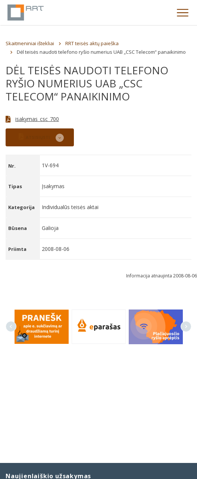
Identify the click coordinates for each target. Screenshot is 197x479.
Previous (11, 326)
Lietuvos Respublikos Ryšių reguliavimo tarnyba (25, 12)
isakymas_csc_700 (37, 118)
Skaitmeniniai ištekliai (30, 43)
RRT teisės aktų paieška (92, 43)
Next (186, 326)
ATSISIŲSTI (34, 136)
